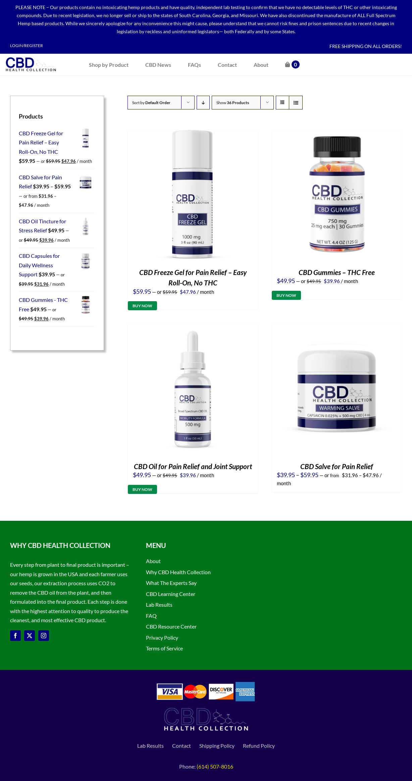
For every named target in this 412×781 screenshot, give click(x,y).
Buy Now (142, 305)
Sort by (151, 102)
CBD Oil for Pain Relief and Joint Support (193, 466)
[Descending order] (203, 102)
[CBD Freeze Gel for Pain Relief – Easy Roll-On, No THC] (193, 134)
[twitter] (29, 635)
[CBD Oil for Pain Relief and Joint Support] (193, 328)
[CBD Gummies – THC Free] (337, 134)
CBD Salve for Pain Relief (336, 466)
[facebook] (15, 635)
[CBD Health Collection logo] (30, 56)
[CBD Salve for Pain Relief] (337, 328)
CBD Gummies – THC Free (337, 272)
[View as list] (295, 102)
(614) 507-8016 (215, 766)
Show (232, 102)
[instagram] (43, 635)
